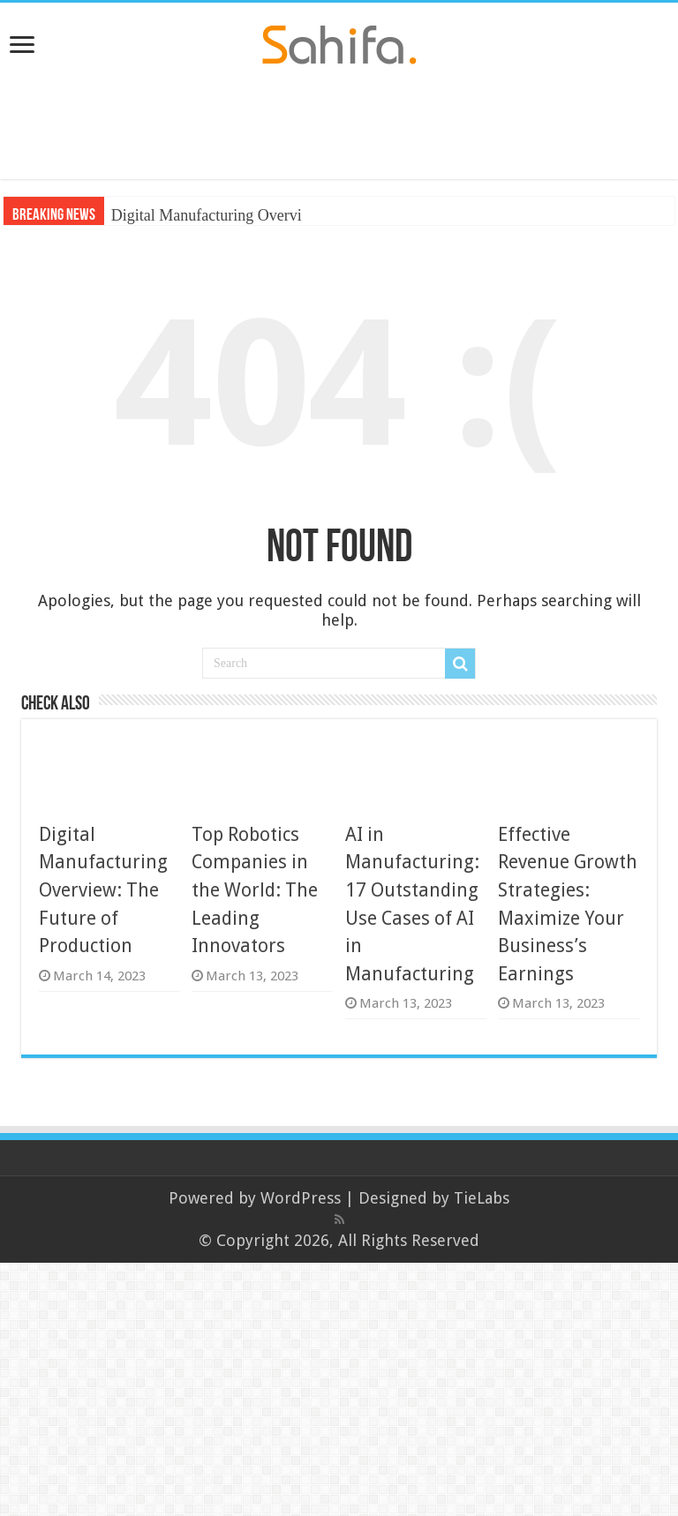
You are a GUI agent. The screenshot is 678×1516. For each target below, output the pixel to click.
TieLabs (481, 1198)
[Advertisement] (339, 121)
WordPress (300, 1198)
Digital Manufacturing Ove (197, 215)
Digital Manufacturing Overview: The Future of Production (103, 890)
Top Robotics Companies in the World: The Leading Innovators (255, 890)
